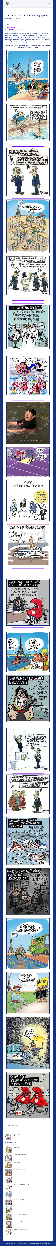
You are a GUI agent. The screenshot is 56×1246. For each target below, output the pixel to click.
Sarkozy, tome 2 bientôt (19, 1222)
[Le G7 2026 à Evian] (8, 1180)
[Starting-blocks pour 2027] (8, 1157)
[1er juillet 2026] (8, 1137)
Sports (18, 18)
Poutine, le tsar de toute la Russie (21, 1214)
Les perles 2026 (17, 1162)
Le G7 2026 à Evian (18, 1177)
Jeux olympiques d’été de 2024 (15, 29)
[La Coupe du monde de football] (8, 1187)
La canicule (16, 1147)
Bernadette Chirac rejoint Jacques (21, 1192)
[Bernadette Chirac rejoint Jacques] (8, 1195)
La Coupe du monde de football (21, 1184)
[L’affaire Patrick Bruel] (8, 1202)
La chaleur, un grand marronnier (21, 1229)
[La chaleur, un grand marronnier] (8, 1232)
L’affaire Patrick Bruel (18, 1199)
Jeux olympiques (11, 27)
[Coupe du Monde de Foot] (8, 1172)
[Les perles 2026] (8, 1165)
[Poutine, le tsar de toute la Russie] (8, 1217)
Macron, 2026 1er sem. (19, 1207)
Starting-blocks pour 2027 (19, 1154)
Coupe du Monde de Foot (19, 1169)
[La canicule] (8, 1150)
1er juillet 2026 (16, 1135)
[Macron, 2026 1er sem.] (8, 1210)
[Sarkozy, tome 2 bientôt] (8, 1224)
